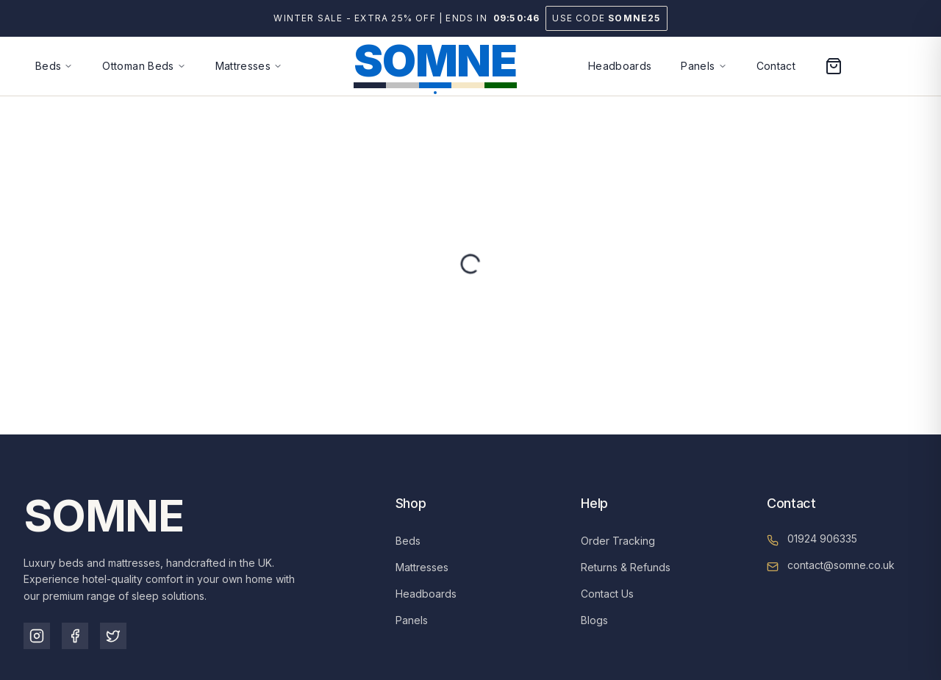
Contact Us (607, 593)
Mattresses (422, 567)
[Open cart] (833, 66)
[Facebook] (75, 636)
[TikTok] (113, 636)
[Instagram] (37, 636)
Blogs (594, 620)
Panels (412, 620)
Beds (408, 540)
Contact (775, 66)
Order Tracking (618, 540)
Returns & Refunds (625, 567)
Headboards (620, 66)
